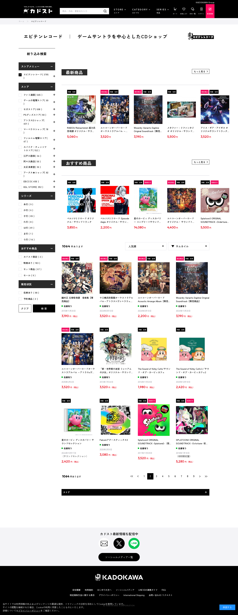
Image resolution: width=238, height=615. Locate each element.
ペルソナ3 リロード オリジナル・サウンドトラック (80, 220)
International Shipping (134, 595)
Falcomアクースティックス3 (114, 439)
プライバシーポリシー (109, 595)
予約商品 (31, 298)
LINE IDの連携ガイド (148, 589)
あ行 (28, 204)
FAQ (164, 589)
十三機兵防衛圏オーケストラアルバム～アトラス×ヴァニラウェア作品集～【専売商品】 (116, 299)
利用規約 (89, 589)
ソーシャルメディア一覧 (119, 557)
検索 (105, 11)
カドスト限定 (33, 256)
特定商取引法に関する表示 (82, 595)
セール (30, 275)
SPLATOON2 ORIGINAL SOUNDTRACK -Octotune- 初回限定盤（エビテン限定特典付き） (192, 441)
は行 (29, 227)
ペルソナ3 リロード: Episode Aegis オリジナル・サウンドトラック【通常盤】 (114, 220)
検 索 (44, 308)
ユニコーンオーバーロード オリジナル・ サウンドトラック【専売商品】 (181, 220)
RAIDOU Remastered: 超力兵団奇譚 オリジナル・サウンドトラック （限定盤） (81, 129)
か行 (28, 210)
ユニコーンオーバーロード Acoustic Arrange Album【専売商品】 (154, 299)
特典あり (32, 263)
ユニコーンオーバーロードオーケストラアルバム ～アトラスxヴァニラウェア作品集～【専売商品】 (114, 129)
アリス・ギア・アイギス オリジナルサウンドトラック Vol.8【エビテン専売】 (214, 129)
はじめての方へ (104, 589)
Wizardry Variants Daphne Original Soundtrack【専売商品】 (148, 129)
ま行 (28, 233)
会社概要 (76, 589)
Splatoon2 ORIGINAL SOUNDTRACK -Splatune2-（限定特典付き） (153, 441)
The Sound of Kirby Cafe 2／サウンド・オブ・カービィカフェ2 (192, 370)
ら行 (29, 239)
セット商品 (32, 269)
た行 (28, 221)
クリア (25, 308)
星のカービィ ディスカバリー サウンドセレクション (78, 441)
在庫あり (31, 292)
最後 (206, 476)
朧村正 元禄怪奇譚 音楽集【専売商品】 (77, 299)
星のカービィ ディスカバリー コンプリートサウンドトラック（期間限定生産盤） (147, 220)
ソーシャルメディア (125, 589)
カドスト (38, 9)
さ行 (29, 216)
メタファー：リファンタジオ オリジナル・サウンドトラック (181, 129)
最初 (132, 476)
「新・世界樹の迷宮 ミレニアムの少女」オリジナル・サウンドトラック (116, 370)
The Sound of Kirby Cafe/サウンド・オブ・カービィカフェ (154, 370)
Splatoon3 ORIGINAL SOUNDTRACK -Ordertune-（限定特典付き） (214, 220)
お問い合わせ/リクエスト (160, 595)
